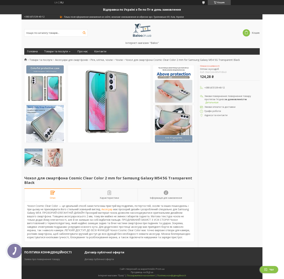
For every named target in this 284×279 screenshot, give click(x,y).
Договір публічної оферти (99, 259)
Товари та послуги (56, 51)
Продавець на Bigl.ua (142, 272)
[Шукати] (84, 32)
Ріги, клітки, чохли (101, 60)
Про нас (82, 51)
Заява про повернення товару (42, 259)
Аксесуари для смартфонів (71, 60)
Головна (32, 51)
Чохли (119, 60)
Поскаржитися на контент (141, 275)
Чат (269, 269)
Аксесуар (106, 209)
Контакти (100, 51)
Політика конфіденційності (171, 275)
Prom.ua (160, 269)
